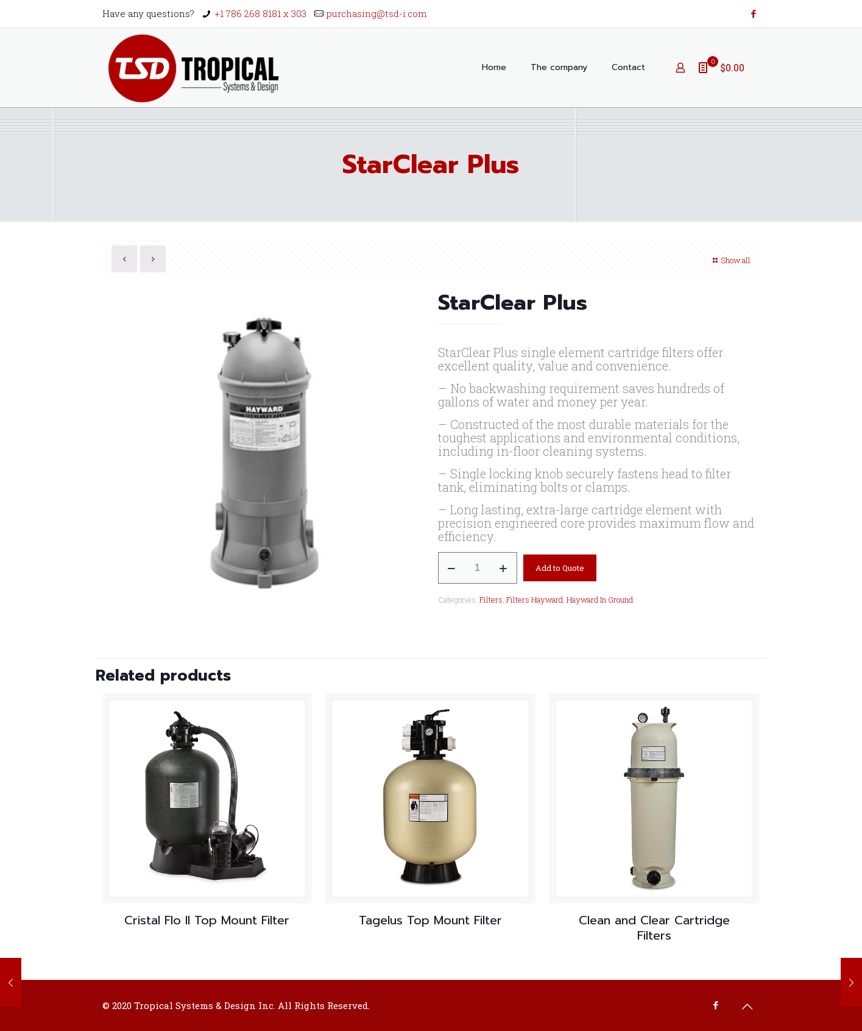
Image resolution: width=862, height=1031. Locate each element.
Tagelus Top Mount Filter (430, 920)
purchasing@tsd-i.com (377, 13)
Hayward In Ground (600, 599)
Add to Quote (559, 567)
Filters (491, 599)
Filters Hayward (534, 599)
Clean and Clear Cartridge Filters (654, 927)
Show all (730, 260)
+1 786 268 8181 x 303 (260, 13)
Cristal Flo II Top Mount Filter (206, 920)
